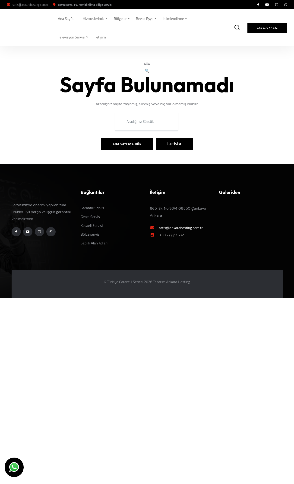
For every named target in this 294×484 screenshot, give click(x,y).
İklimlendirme (173, 18)
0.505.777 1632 (171, 235)
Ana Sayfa (65, 18)
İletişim (100, 37)
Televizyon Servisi (71, 37)
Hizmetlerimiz (93, 18)
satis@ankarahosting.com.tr (30, 4)
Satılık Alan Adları (94, 243)
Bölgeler (120, 18)
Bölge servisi (90, 234)
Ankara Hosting (178, 282)
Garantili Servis (92, 208)
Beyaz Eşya (145, 18)
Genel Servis (90, 216)
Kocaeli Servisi (92, 225)
